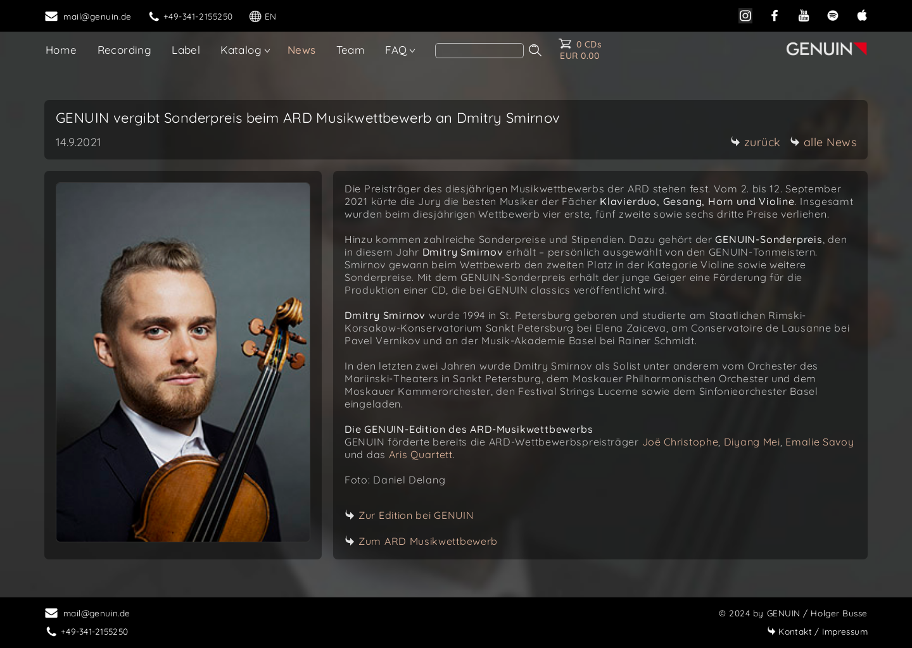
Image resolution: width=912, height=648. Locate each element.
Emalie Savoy (819, 441)
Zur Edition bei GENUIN (416, 515)
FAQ (396, 49)
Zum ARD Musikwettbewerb (428, 541)
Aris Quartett (421, 454)
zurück (755, 142)
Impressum (817, 631)
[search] (479, 50)
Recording (125, 49)
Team (350, 49)
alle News (823, 142)
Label (186, 49)
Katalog (241, 49)
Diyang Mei (752, 441)
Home (61, 49)
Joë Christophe (680, 441)
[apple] (862, 14)
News (302, 49)
